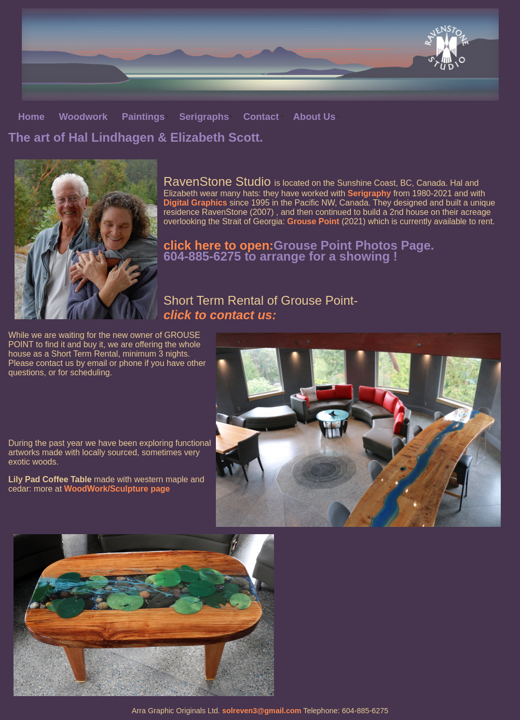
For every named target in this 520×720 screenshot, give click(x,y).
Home (31, 116)
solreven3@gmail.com (261, 711)
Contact (261, 116)
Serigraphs (204, 116)
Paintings (143, 116)
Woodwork (83, 116)
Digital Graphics (195, 202)
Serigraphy (369, 193)
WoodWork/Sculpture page (117, 488)
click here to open (216, 245)
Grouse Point (313, 221)
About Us (314, 116)
